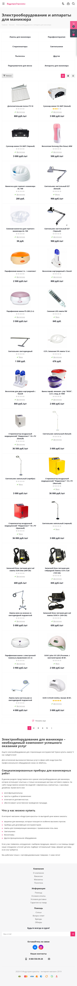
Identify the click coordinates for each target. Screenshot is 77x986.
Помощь (38, 892)
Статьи (39, 912)
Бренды (38, 919)
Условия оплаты (38, 896)
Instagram (41, 947)
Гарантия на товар (38, 902)
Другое (56, 56)
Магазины (38, 879)
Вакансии (38, 876)
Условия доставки (38, 899)
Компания (38, 868)
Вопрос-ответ (38, 915)
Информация (38, 888)
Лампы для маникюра (20, 37)
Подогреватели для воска (20, 65)
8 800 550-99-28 (36, 959)
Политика (38, 883)
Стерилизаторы (19, 46)
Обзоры (38, 922)
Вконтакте (35, 947)
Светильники (56, 46)
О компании (38, 873)
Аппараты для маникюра (57, 65)
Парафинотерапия (56, 37)
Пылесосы (20, 56)
